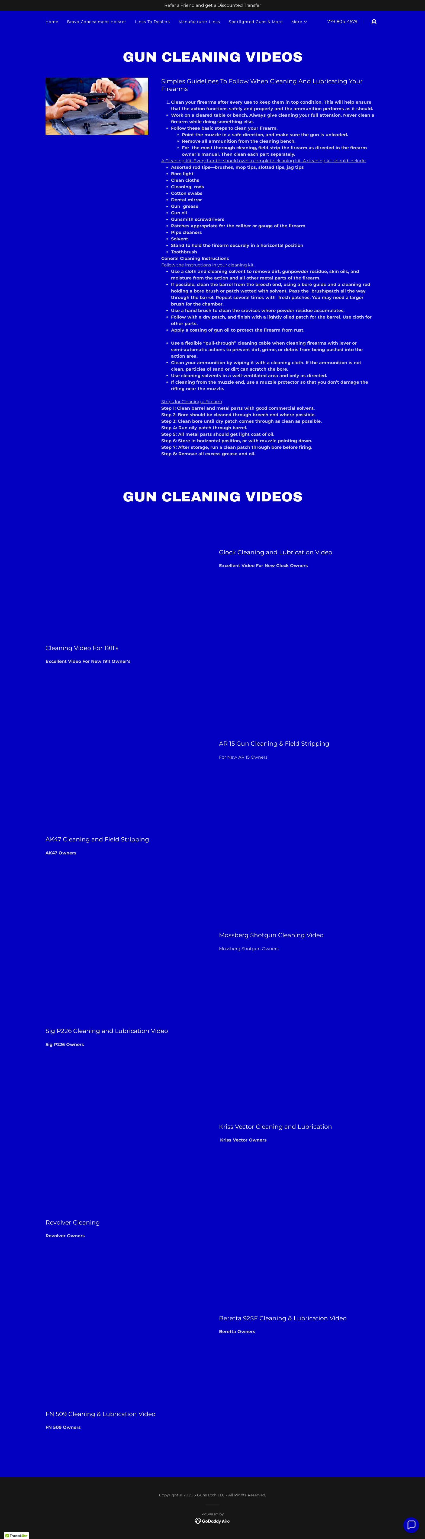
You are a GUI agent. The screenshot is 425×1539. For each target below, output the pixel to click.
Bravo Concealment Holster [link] (96, 21)
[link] (212, 1520)
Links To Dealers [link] (152, 21)
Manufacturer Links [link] (199, 21)
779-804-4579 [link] (342, 21)
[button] (299, 21)
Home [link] (52, 21)
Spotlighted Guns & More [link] (256, 21)
